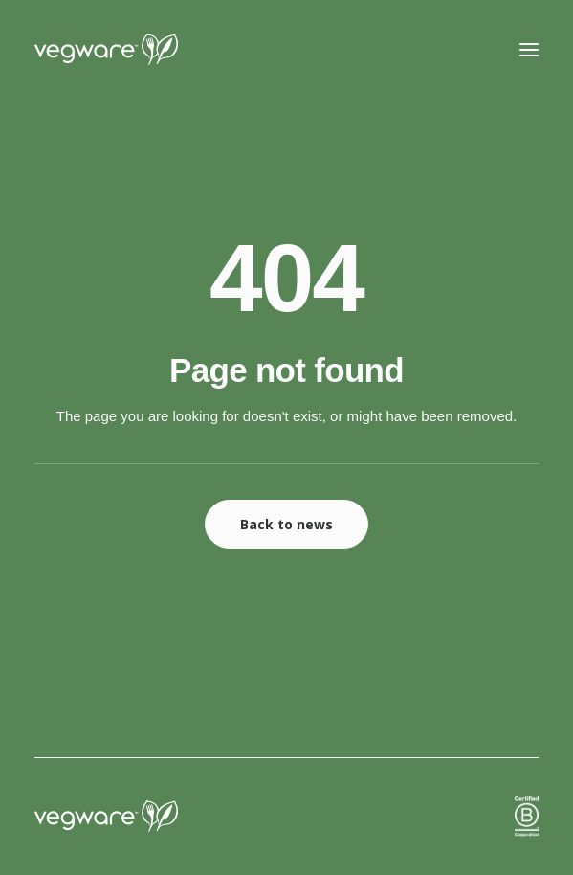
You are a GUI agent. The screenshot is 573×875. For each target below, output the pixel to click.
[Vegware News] (142, 50)
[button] (529, 50)
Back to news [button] (286, 524)
